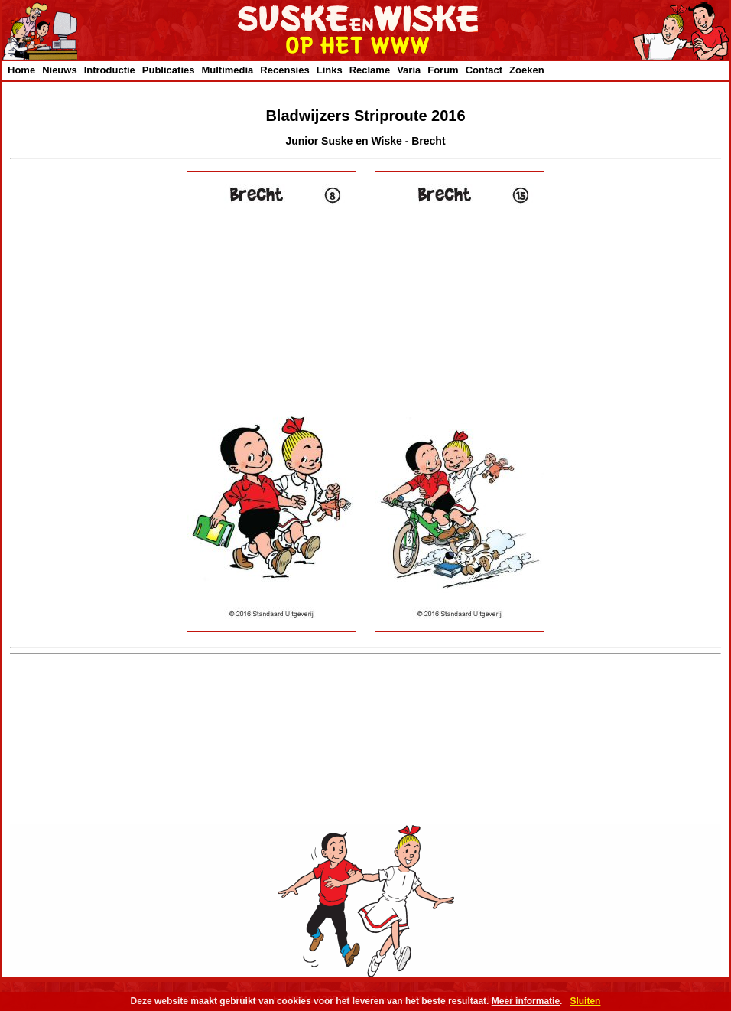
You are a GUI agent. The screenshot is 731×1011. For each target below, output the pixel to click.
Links (330, 70)
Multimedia (227, 70)
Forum (442, 70)
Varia (409, 70)
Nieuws (59, 70)
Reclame (369, 70)
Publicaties (168, 70)
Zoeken (526, 70)
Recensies (284, 70)
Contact (484, 70)
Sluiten (585, 1001)
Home (21, 70)
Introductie (109, 70)
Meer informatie (526, 1001)
